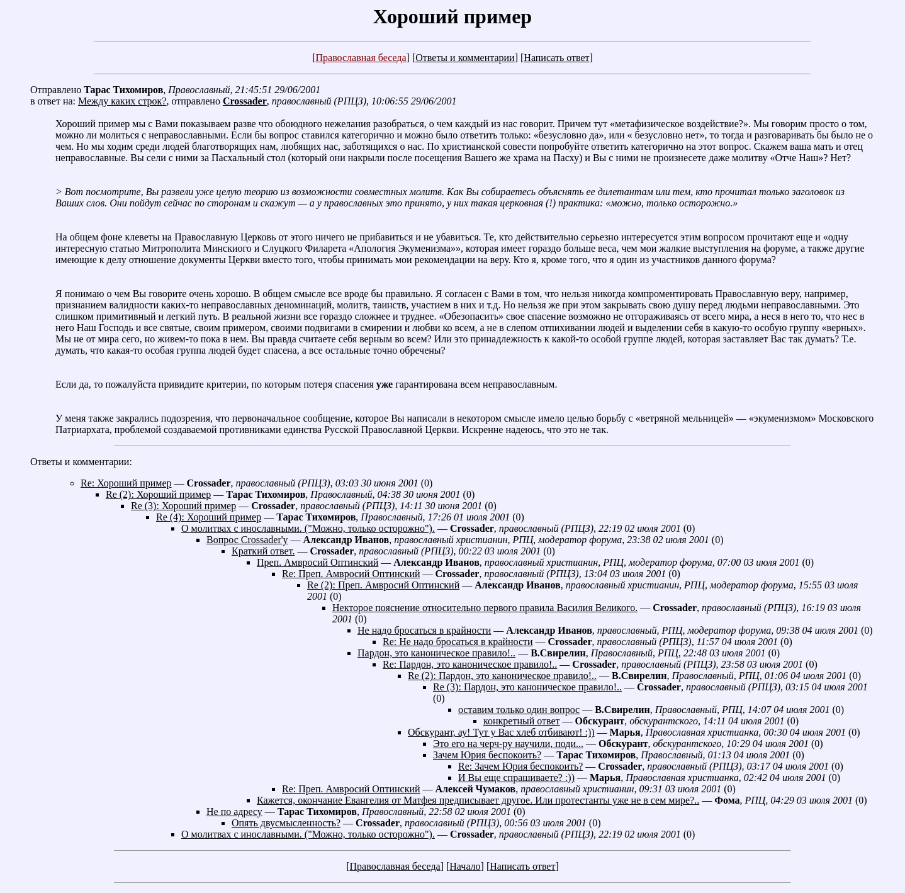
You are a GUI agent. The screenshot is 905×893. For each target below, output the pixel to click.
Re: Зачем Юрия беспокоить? (520, 766)
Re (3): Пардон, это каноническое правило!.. (527, 687)
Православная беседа (360, 57)
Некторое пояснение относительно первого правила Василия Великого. (485, 607)
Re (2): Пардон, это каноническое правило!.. (502, 675)
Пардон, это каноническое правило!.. (436, 653)
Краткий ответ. (263, 551)
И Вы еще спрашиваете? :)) (516, 777)
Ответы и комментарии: (81, 461)
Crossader (245, 101)
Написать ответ (556, 57)
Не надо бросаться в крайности (424, 630)
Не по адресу (234, 811)
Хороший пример (452, 16)
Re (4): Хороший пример (208, 517)
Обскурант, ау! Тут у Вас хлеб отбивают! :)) (501, 732)
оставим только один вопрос (519, 709)
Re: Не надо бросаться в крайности (458, 641)
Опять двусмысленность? (286, 822)
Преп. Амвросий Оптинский (317, 562)
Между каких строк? (122, 101)
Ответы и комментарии (464, 57)
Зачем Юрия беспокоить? (487, 755)
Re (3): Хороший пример (183, 505)
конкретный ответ (521, 721)
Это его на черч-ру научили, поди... (508, 743)
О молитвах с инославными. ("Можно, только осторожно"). (308, 528)
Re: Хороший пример (126, 483)
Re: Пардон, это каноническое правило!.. (470, 664)
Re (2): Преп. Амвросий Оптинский (383, 585)
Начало (464, 866)
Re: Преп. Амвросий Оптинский (351, 573)
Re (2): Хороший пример (158, 494)
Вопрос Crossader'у (247, 539)
